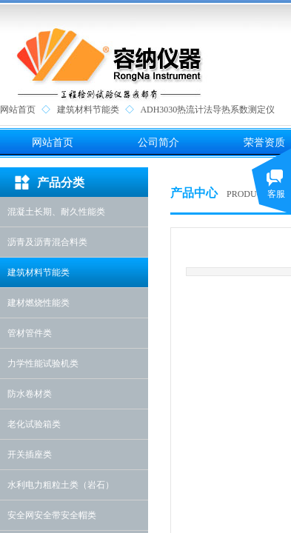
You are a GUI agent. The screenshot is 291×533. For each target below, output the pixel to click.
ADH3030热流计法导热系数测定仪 (207, 109)
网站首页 (18, 109)
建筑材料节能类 (88, 109)
